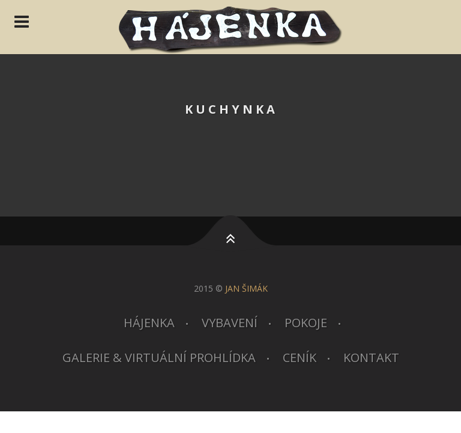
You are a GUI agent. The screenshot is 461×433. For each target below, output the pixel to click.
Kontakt (371, 357)
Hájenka (149, 323)
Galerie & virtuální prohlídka (159, 357)
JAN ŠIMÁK (246, 288)
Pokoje (306, 323)
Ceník (299, 357)
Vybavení (230, 323)
